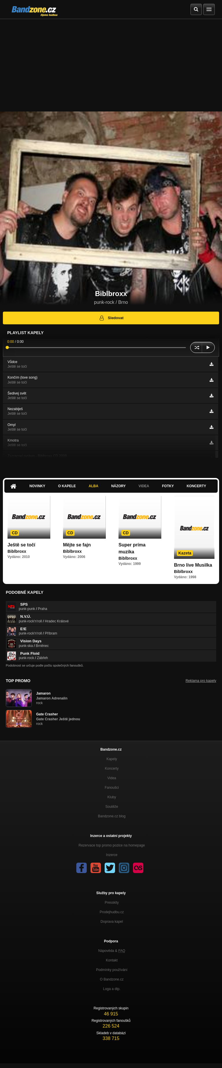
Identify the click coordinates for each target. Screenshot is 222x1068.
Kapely (111, 759)
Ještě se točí (21, 544)
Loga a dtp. (111, 989)
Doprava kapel (112, 922)
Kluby (111, 797)
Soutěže (111, 807)
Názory (118, 486)
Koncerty (196, 486)
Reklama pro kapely (201, 681)
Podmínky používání (111, 970)
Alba (93, 486)
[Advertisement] (111, 62)
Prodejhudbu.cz (112, 912)
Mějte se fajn (77, 544)
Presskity (112, 902)
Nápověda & (111, 951)
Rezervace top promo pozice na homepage (112, 845)
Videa (143, 486)
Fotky (168, 486)
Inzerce (111, 855)
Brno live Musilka (193, 565)
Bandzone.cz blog (111, 816)
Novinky (37, 486)
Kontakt (112, 960)
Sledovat (111, 318)
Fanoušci (112, 788)
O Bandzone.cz (111, 979)
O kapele (67, 486)
